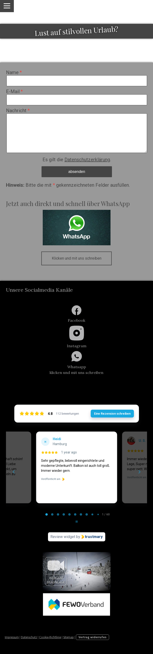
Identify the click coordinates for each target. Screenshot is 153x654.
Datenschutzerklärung (87, 159)
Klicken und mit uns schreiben (76, 258)
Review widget (62, 536)
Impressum (12, 637)
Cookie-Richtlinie (50, 637)
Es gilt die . (76, 159)
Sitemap (68, 637)
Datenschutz (29, 637)
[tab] (46, 514)
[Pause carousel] (76, 521)
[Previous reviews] (13, 472)
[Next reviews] (139, 472)
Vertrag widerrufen (92, 637)
